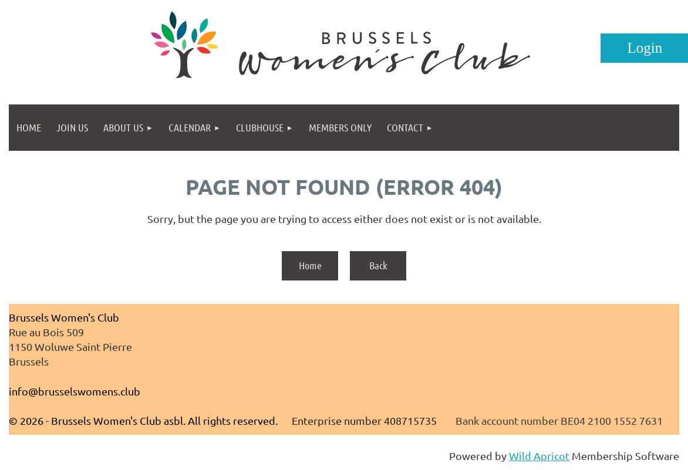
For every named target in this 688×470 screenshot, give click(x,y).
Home (310, 265)
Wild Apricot (539, 455)
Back (378, 265)
